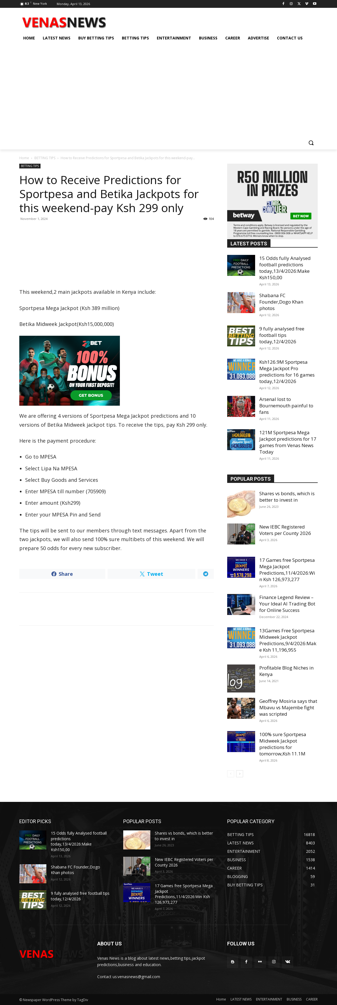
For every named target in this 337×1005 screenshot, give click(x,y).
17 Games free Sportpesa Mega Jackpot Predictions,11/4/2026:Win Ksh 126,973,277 (287, 570)
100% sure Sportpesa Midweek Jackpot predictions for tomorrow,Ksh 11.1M (282, 744)
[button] (311, 142)
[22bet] (116, 371)
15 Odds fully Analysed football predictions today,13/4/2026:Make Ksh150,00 (285, 268)
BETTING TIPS (44, 158)
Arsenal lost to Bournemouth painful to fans (286, 405)
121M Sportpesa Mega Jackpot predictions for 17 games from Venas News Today (287, 442)
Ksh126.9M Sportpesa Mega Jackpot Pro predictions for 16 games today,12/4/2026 (287, 371)
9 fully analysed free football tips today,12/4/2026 (281, 335)
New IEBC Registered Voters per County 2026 (285, 529)
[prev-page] (230, 773)
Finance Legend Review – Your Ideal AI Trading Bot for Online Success (287, 603)
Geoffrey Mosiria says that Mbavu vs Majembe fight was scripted (288, 707)
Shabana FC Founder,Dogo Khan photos (281, 301)
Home (24, 158)
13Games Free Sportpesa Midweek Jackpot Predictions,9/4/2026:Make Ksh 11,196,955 (287, 640)
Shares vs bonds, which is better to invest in (287, 496)
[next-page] (239, 773)
